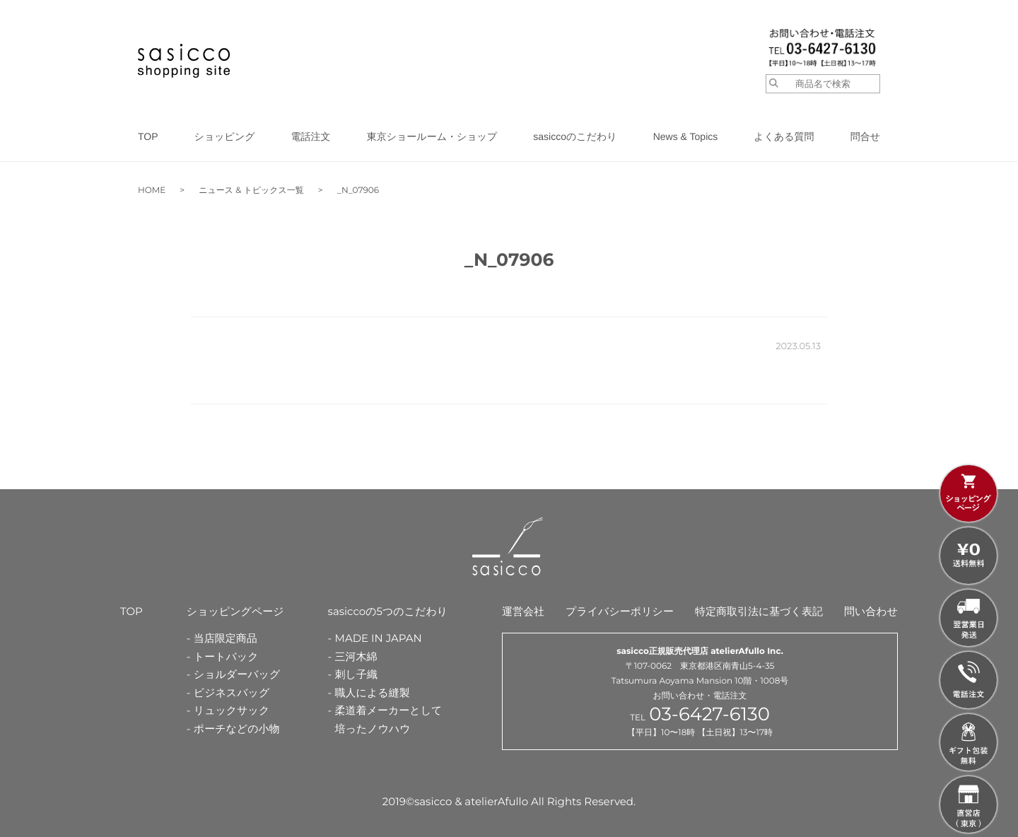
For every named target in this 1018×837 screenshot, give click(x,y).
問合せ (865, 136)
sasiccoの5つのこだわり (388, 611)
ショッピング (224, 136)
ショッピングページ (235, 611)
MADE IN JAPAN (378, 638)
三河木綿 (356, 656)
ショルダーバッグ (237, 674)
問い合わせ (871, 611)
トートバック (226, 656)
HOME (151, 190)
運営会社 (523, 611)
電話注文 (311, 136)
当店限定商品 (225, 638)
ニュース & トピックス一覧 (251, 190)
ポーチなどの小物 (237, 728)
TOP (148, 136)
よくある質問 (784, 136)
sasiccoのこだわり (574, 136)
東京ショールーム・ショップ (432, 136)
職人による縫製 (372, 692)
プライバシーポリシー (620, 611)
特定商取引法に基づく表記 (759, 611)
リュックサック (231, 710)
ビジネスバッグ (231, 692)
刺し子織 (356, 674)
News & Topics (685, 136)
